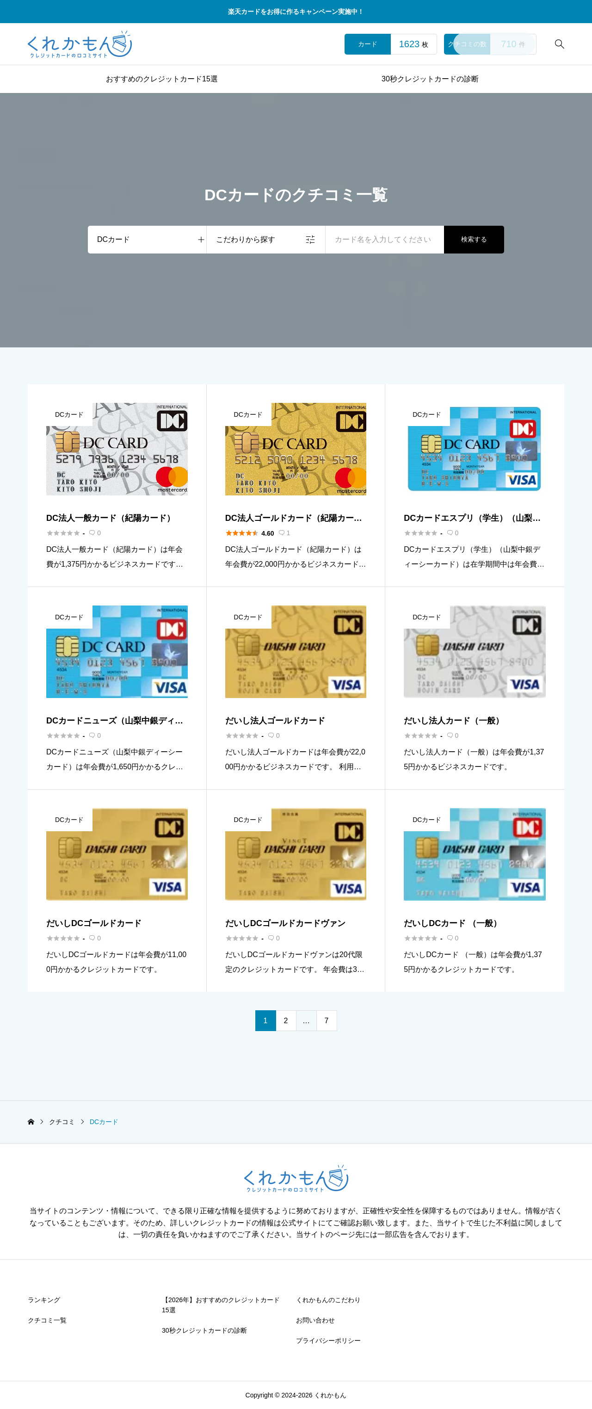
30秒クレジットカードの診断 (430, 79)
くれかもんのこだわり (328, 1300)
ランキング (44, 1300)
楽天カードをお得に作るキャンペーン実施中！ (296, 11)
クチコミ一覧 (47, 1320)
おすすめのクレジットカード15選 (162, 79)
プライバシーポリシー (328, 1340)
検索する (474, 239)
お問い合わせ (315, 1320)
